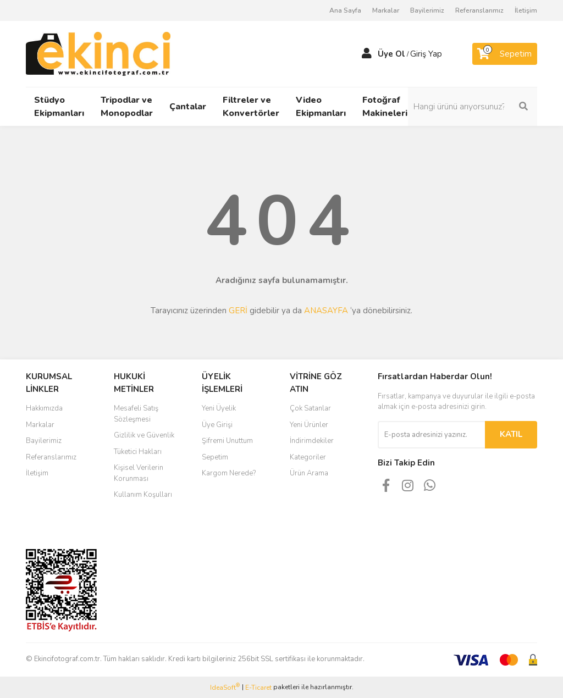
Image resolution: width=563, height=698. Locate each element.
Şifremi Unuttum (227, 441)
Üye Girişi (217, 425)
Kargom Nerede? (229, 473)
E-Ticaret (258, 687)
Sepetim (215, 457)
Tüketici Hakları (138, 452)
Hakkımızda (44, 408)
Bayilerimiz (427, 10)
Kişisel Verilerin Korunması (138, 473)
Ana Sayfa (345, 10)
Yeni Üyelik (219, 408)
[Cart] (504, 54)
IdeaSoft (225, 687)
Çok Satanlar (310, 408)
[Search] (479, 106)
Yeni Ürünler (309, 425)
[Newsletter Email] (431, 434)
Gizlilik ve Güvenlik (144, 435)
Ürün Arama (309, 473)
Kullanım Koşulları (143, 495)
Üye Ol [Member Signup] (391, 53)
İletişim (526, 10)
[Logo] (98, 53)
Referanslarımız (479, 10)
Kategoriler (308, 457)
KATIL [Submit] (511, 434)
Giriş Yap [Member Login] (426, 53)
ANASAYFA (326, 310)
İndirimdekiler (312, 441)
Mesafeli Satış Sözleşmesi (136, 413)
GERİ (238, 310)
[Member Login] (367, 54)
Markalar (385, 10)
